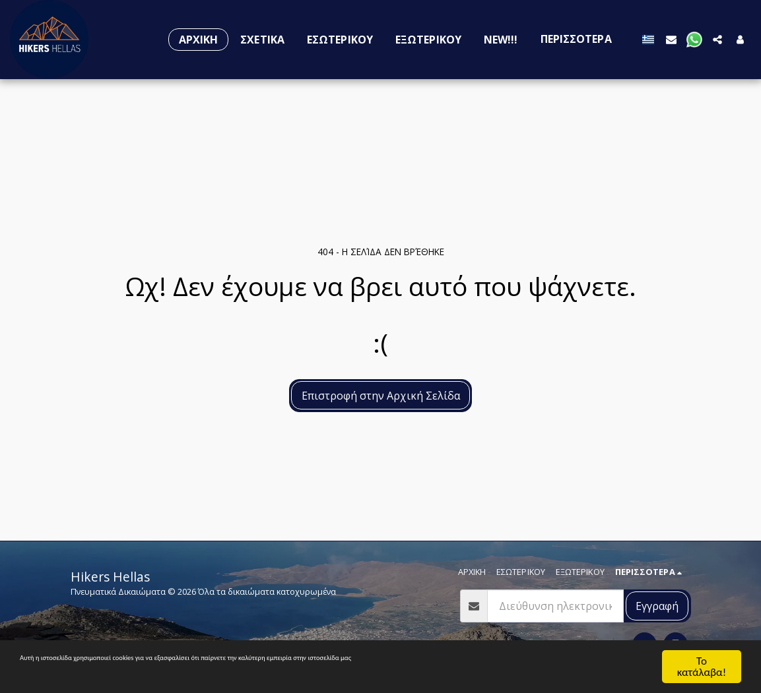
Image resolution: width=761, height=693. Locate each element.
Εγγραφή (657, 606)
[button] (671, 39)
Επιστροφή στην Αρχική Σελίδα (381, 395)
